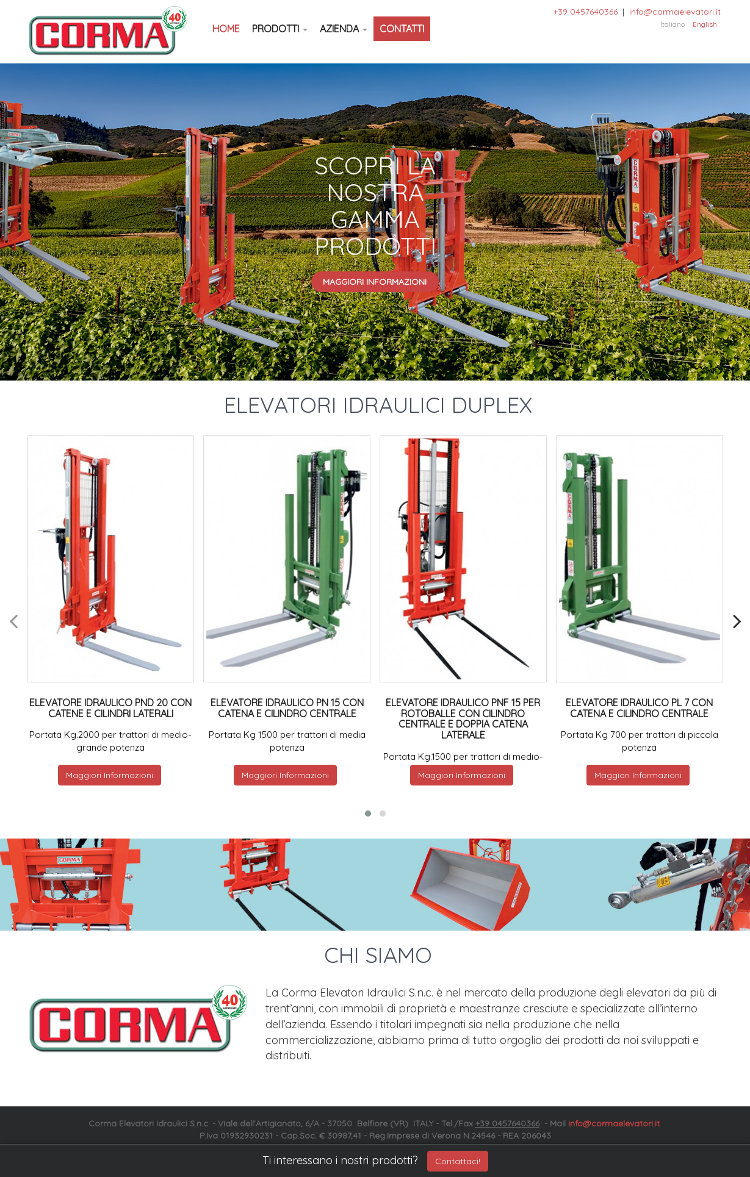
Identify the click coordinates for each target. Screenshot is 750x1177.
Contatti (402, 29)
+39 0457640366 (585, 11)
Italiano (672, 24)
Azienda (343, 29)
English (705, 24)
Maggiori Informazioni (375, 281)
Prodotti (280, 29)
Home (226, 29)
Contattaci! (457, 1161)
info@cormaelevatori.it (675, 11)
